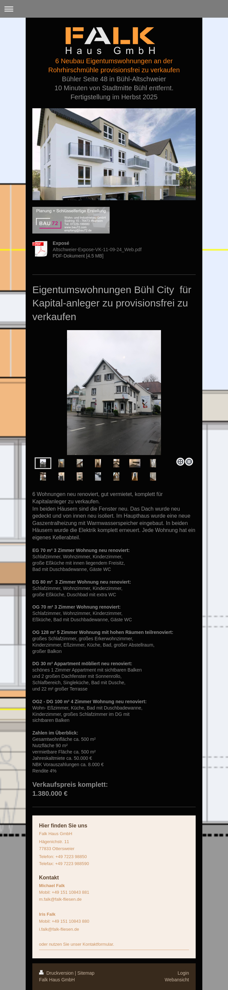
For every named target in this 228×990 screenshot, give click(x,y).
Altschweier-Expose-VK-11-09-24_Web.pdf (97, 249)
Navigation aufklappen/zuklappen (114, 9)
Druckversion (57, 973)
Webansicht (177, 979)
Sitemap (85, 973)
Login (183, 973)
